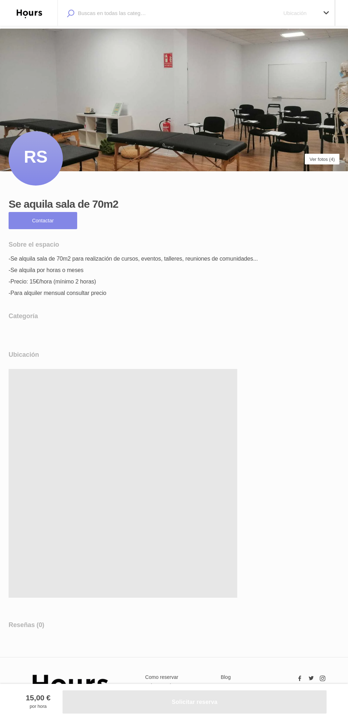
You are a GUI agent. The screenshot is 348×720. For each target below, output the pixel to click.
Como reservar (161, 677)
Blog (226, 677)
